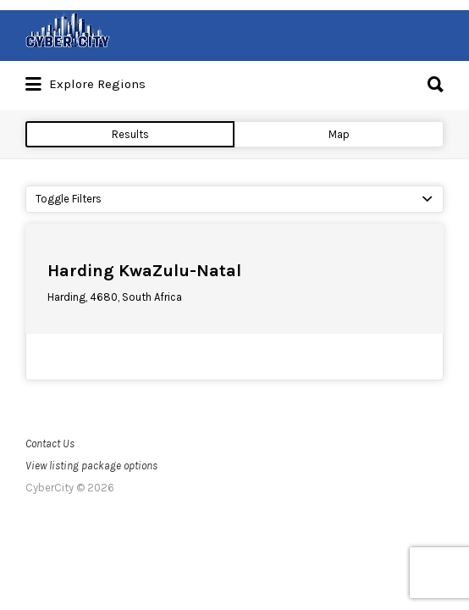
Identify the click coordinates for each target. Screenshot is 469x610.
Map (339, 134)
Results (130, 134)
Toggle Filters (69, 198)
